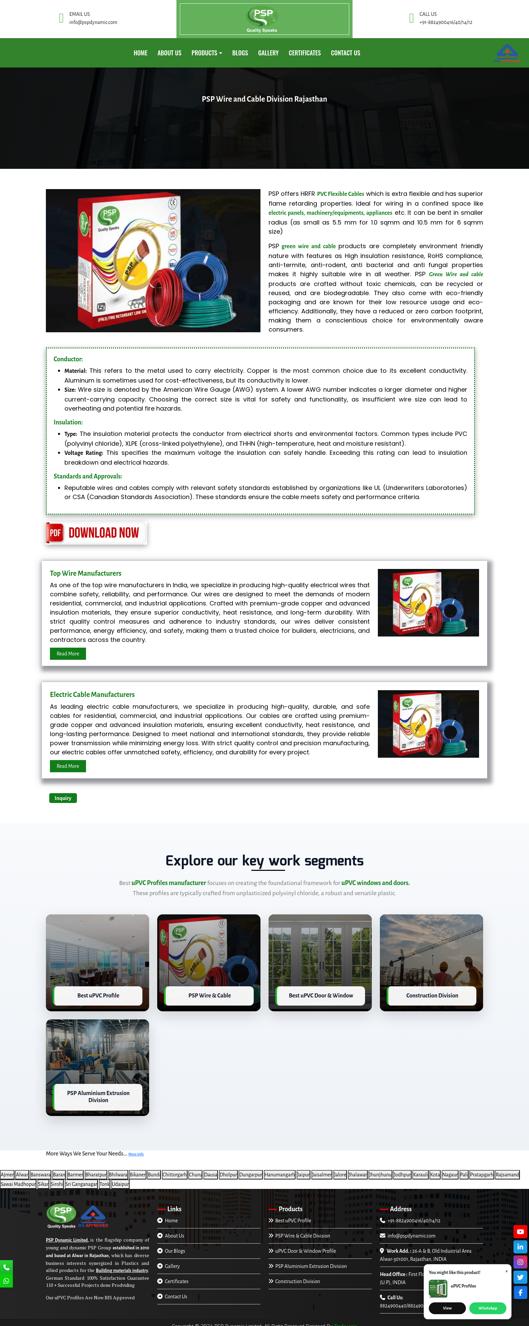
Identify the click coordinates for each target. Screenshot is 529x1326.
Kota (435, 1170)
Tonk (105, 1179)
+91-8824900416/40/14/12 (410, 1216)
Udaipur (120, 1179)
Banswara (40, 1170)
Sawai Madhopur (18, 1179)
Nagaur (450, 1170)
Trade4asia (345, 1322)
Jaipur (303, 1170)
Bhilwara (118, 1170)
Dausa (210, 1170)
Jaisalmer (322, 1170)
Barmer (75, 1170)
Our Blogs (171, 1246)
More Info (136, 1150)
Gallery (168, 1262)
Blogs (240, 52)
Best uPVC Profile (290, 1216)
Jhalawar (358, 1170)
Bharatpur (96, 1170)
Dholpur (228, 1170)
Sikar (43, 1179)
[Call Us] (6, 1268)
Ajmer (7, 1170)
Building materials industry (122, 1266)
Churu (195, 1170)
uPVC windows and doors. (375, 883)
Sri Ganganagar (81, 1179)
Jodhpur (402, 1170)
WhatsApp (487, 1308)
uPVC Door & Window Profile (302, 1246)
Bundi (154, 1170)
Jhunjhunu (380, 1170)
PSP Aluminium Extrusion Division (308, 1262)
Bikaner (137, 1170)
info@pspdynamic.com (408, 1231)
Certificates (173, 1277)
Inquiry (63, 798)
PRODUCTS (204, 52)
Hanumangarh (279, 1170)
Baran (59, 1170)
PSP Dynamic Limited (67, 1235)
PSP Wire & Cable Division (299, 1231)
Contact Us (345, 52)
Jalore (340, 1170)
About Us (170, 52)
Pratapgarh (481, 1170)
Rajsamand (507, 1170)
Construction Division (294, 1277)
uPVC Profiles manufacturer (169, 883)
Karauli (420, 1170)
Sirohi (57, 1179)
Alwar (22, 1170)
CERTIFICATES (305, 52)
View (447, 1308)
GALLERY (268, 52)
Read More (68, 653)
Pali (464, 1170)
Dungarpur (250, 1170)
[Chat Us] (6, 1282)
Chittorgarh (175, 1170)
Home (140, 52)
